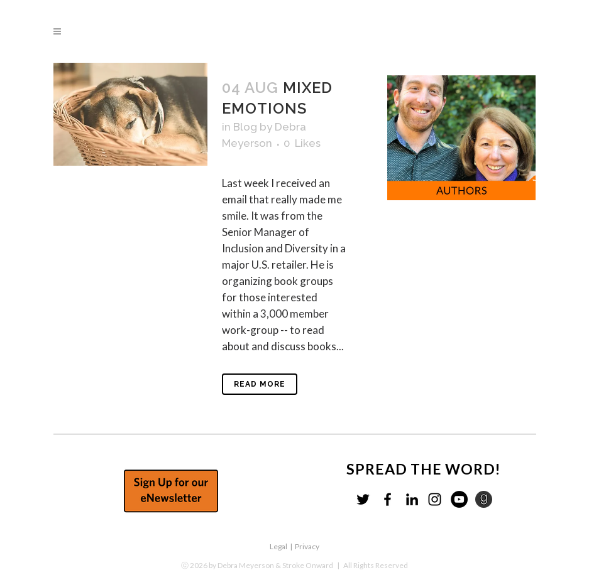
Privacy (307, 546)
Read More (259, 384)
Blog (245, 127)
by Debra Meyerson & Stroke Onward (271, 565)
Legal (278, 546)
